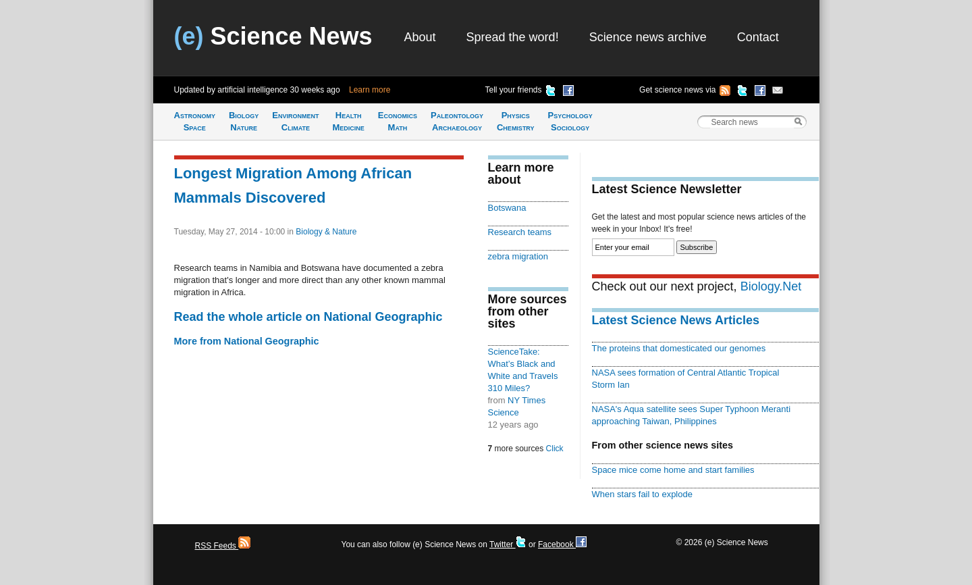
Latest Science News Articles (675, 320)
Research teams (520, 232)
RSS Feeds (223, 546)
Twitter (507, 544)
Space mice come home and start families (673, 470)
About (420, 37)
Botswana (507, 208)
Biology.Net (771, 286)
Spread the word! (512, 37)
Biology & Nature (326, 231)
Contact (758, 37)
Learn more (369, 90)
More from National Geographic (246, 341)
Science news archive (648, 37)
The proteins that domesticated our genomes (679, 348)
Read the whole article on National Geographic (308, 317)
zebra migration (518, 256)
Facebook (562, 544)
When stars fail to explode (642, 494)
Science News (273, 36)
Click (555, 448)
